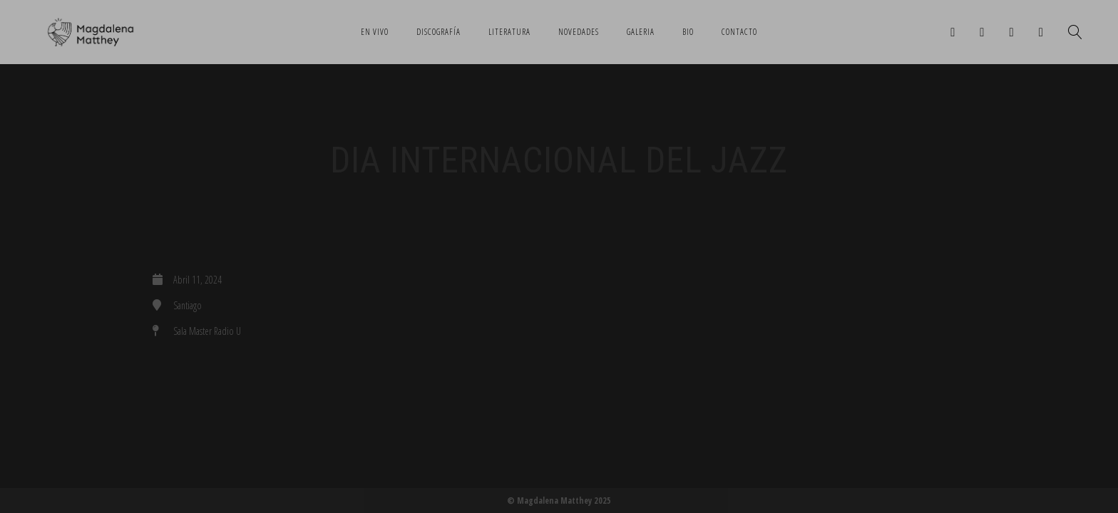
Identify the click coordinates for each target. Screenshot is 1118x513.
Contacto (739, 32)
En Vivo (375, 32)
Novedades (578, 32)
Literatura (509, 32)
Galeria (641, 32)
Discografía (438, 32)
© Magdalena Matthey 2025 (559, 500)
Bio (688, 32)
